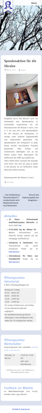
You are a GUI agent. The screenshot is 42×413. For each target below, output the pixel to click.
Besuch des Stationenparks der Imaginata (30, 197)
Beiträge (10, 182)
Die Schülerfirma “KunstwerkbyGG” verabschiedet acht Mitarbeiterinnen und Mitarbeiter (11, 200)
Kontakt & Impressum (21, 409)
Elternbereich (14, 252)
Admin (23, 70)
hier (20, 225)
